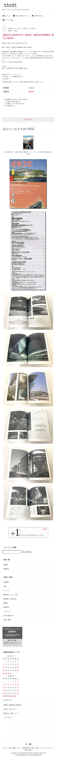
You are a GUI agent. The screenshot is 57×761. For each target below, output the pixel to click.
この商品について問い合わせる (14, 103)
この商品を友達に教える (12, 101)
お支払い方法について (10, 709)
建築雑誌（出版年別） (10, 599)
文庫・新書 (6, 620)
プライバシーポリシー (47, 748)
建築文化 (25, 28)
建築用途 (6, 607)
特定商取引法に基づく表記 (30, 748)
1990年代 (32, 28)
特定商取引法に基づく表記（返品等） (17, 99)
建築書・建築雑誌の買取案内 (12, 705)
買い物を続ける (10, 105)
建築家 (10, 30)
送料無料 (6, 582)
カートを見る (8, 20)
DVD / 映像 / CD (8, 615)
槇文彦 (16, 30)
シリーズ (6, 590)
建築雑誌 (6, 569)
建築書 (5, 564)
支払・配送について (20, 16)
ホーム (6, 16)
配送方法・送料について (11, 713)
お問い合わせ (37, 16)
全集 (4, 586)
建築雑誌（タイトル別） (14, 28)
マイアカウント (8, 717)
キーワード (6, 611)
